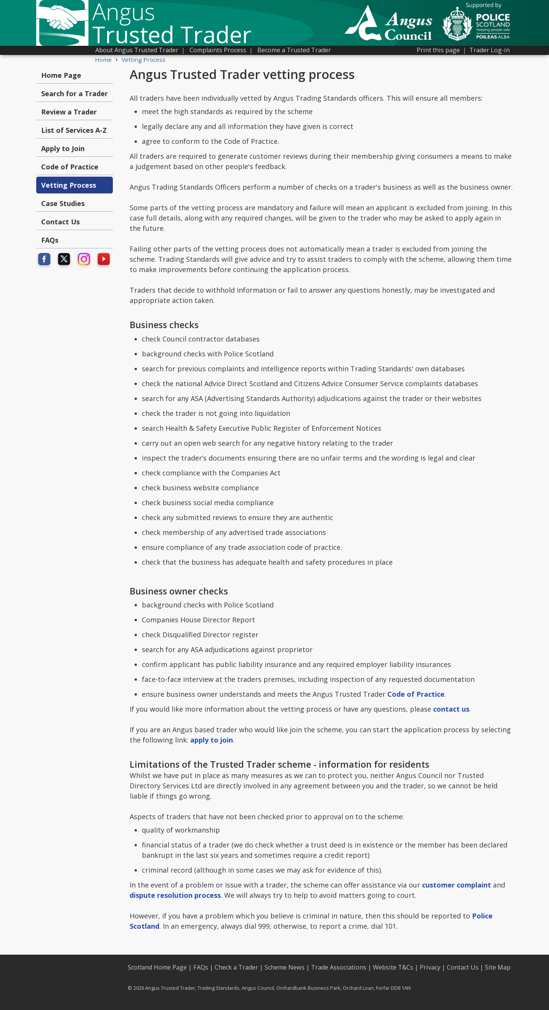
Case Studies (63, 203)
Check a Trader (236, 967)
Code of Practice (69, 166)
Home (103, 59)
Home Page (61, 75)
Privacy (430, 967)
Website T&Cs (393, 967)
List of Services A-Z (74, 130)
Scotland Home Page (157, 967)
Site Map (497, 967)
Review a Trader (69, 111)
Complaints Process (217, 50)
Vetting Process (143, 59)
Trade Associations (338, 967)
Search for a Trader (74, 93)
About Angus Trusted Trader (136, 50)
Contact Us (60, 221)
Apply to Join (63, 148)
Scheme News (285, 967)
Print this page (438, 50)
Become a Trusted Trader (294, 50)
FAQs (49, 240)
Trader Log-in (489, 50)
